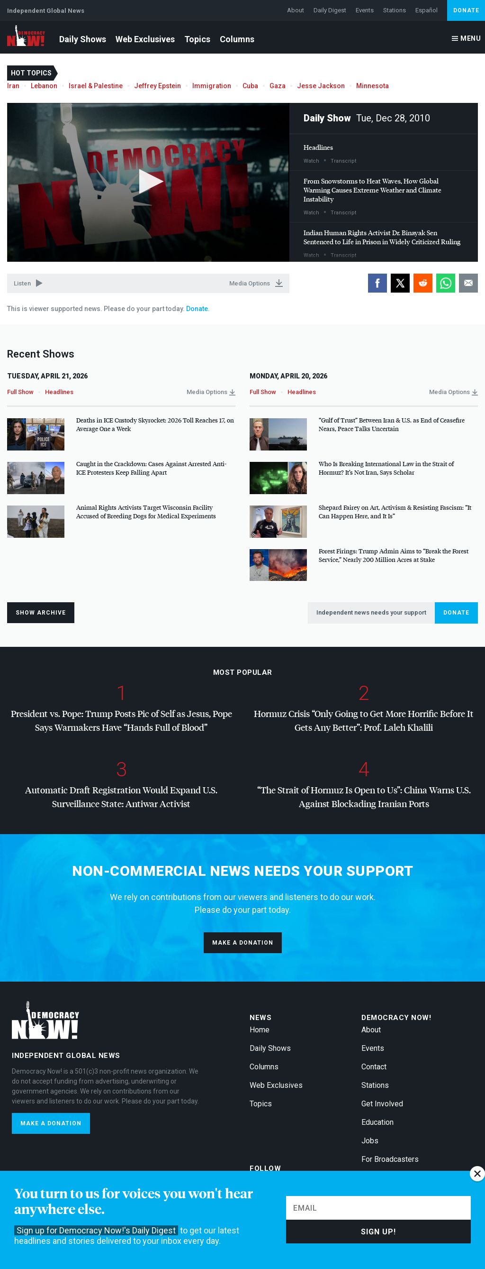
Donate (466, 10)
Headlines (318, 147)
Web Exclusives (145, 39)
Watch (311, 161)
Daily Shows (82, 39)
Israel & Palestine (96, 86)
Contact (373, 1066)
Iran (13, 86)
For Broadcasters (390, 1159)
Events (365, 10)
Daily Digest (330, 10)
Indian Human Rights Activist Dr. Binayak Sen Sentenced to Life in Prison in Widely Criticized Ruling (382, 237)
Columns (237, 39)
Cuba (250, 86)
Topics (197, 39)
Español (426, 10)
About (295, 10)
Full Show (20, 391)
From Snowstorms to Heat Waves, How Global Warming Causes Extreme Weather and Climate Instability (372, 189)
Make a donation (242, 942)
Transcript (343, 161)
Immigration (211, 86)
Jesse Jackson (321, 86)
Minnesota (372, 86)
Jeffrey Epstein (157, 86)
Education (377, 1122)
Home (259, 1029)
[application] (148, 182)
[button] (148, 181)
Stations (394, 10)
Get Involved (382, 1103)
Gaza (277, 86)
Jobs (369, 1140)
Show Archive (41, 612)
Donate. (197, 309)
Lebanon (44, 86)
